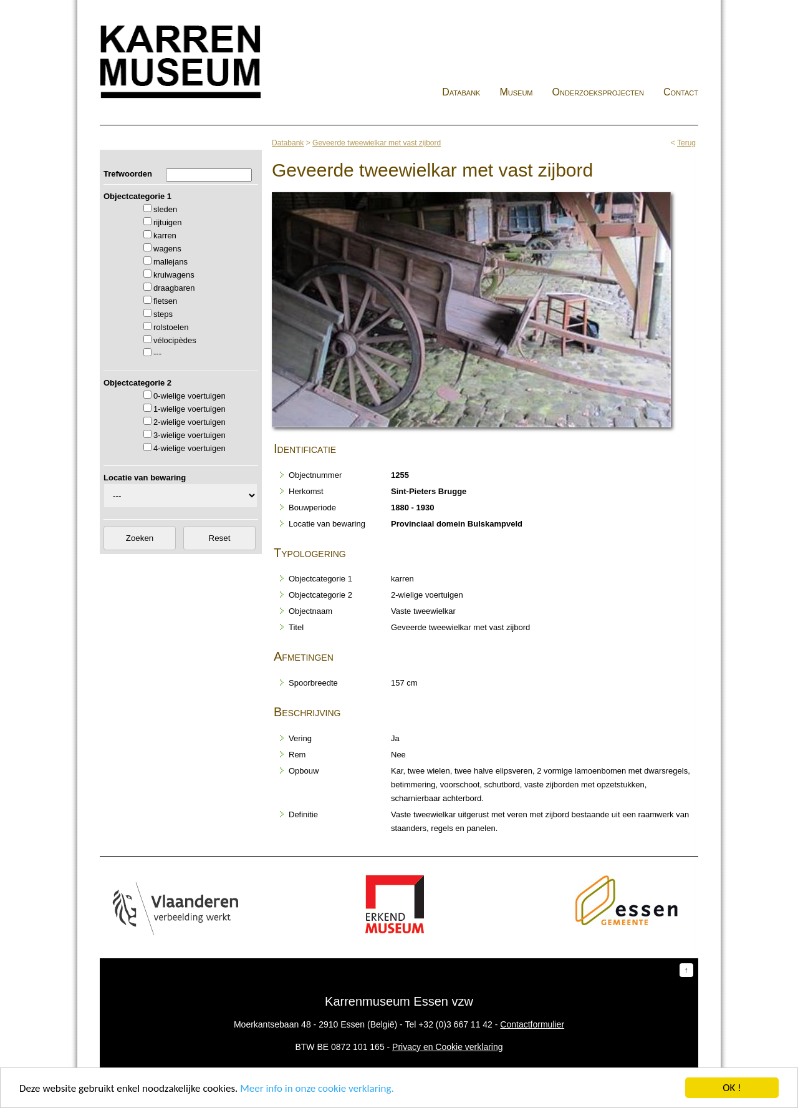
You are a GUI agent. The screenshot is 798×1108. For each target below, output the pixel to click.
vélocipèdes (174, 340)
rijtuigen (167, 222)
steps (163, 314)
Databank (461, 92)
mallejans (170, 261)
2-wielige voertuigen (189, 422)
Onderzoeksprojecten (598, 92)
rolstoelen (170, 327)
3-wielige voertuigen (189, 435)
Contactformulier (532, 1024)
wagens (167, 248)
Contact (680, 92)
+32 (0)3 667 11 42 (455, 1024)
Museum (515, 92)
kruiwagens (174, 274)
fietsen (165, 301)
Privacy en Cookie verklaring (447, 1047)
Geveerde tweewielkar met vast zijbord (376, 142)
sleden (165, 209)
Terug (686, 142)
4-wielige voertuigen (189, 448)
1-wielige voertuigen (189, 409)
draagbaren (174, 288)
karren (164, 235)
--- (157, 353)
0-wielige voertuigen (189, 396)
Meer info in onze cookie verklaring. (316, 1089)
